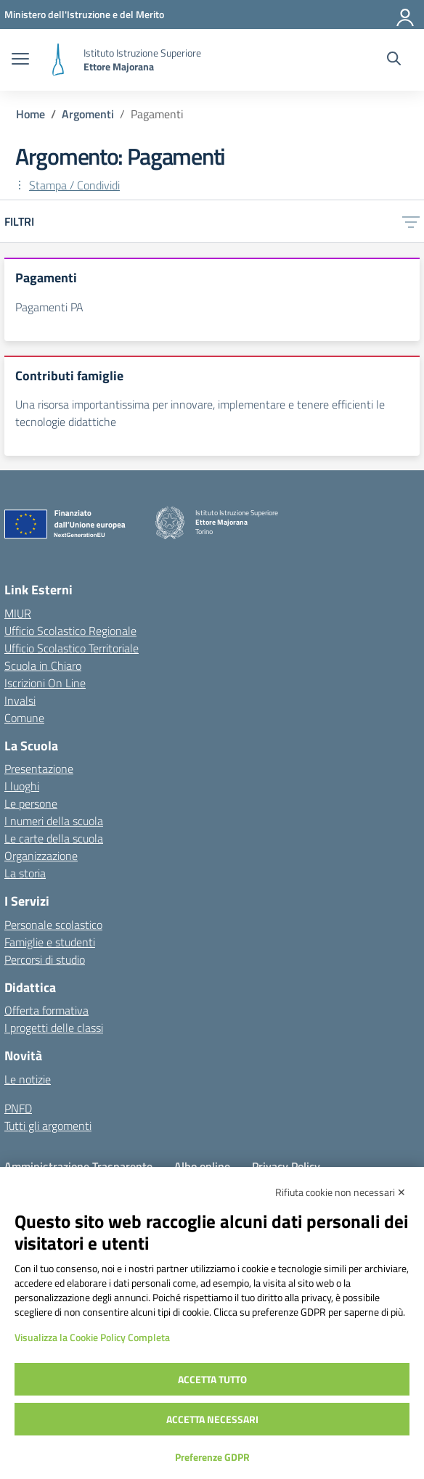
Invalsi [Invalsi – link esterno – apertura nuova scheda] (20, 700)
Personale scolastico (53, 924)
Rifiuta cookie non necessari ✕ (340, 1192)
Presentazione (38, 768)
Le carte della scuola (53, 838)
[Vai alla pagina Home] (30, 114)
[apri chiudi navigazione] (20, 60)
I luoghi (21, 786)
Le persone (30, 803)
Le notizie (27, 1079)
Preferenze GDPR (212, 1456)
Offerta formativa (46, 1010)
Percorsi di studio (44, 959)
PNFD (18, 1108)
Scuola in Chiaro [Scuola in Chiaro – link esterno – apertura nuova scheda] (42, 665)
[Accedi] (406, 14)
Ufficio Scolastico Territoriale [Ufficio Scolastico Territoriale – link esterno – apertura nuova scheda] (71, 648)
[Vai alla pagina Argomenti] (88, 114)
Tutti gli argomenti (47, 1125)
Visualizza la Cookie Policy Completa (92, 1337)
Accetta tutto (212, 1379)
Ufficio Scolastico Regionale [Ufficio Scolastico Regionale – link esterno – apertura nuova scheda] (70, 630)
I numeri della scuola (53, 820)
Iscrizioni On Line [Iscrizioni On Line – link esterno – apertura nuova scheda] (45, 683)
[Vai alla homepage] (58, 60)
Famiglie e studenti (49, 942)
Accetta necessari (212, 1419)
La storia (25, 873)
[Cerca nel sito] (394, 60)
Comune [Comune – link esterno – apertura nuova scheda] (24, 717)
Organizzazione (41, 855)
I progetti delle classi (53, 1027)
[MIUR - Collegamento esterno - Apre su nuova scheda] (84, 14)
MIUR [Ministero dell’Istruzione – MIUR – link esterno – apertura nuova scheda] (17, 613)
